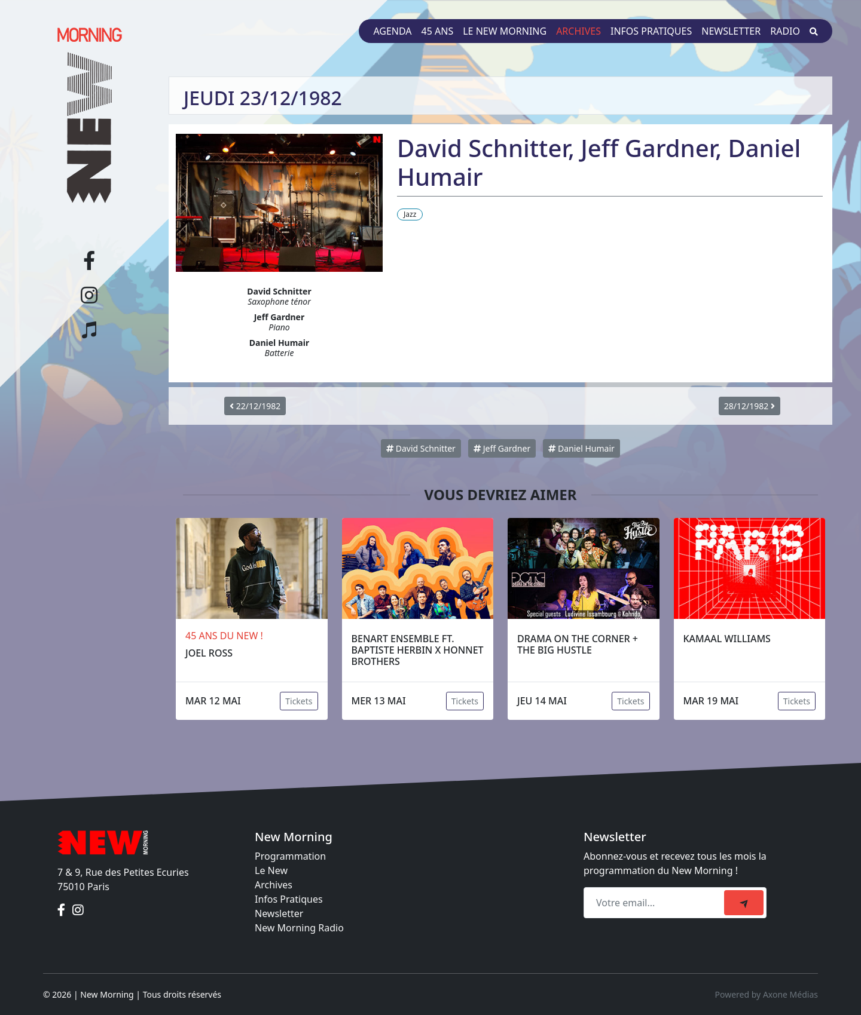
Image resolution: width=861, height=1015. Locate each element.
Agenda (392, 31)
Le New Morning (504, 31)
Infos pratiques (651, 31)
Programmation (290, 856)
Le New (271, 870)
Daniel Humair (581, 448)
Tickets (298, 701)
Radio (785, 31)
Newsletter (731, 31)
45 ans (438, 31)
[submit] (744, 902)
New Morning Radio (299, 927)
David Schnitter (421, 448)
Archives (578, 31)
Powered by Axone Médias (766, 994)
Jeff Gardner (502, 448)
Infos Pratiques (289, 899)
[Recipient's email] (656, 902)
